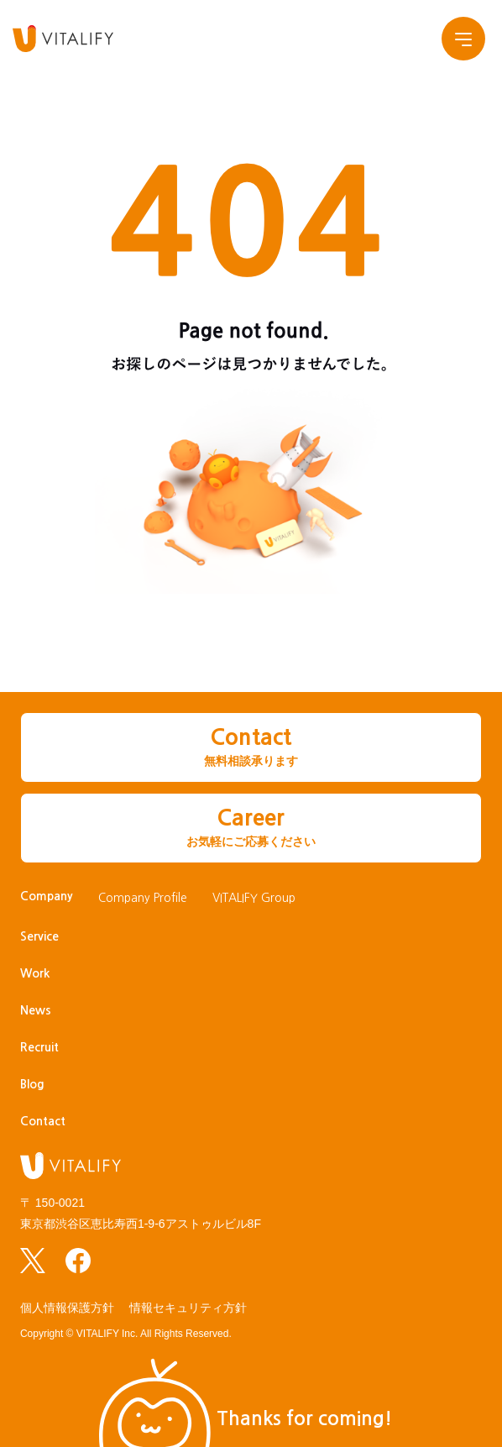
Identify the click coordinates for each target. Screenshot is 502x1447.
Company (46, 896)
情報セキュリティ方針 (188, 1307)
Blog (32, 1084)
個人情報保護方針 (67, 1307)
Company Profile (142, 898)
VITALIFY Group (253, 898)
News (35, 1010)
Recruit (39, 1047)
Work (35, 973)
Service (39, 936)
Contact (42, 1121)
